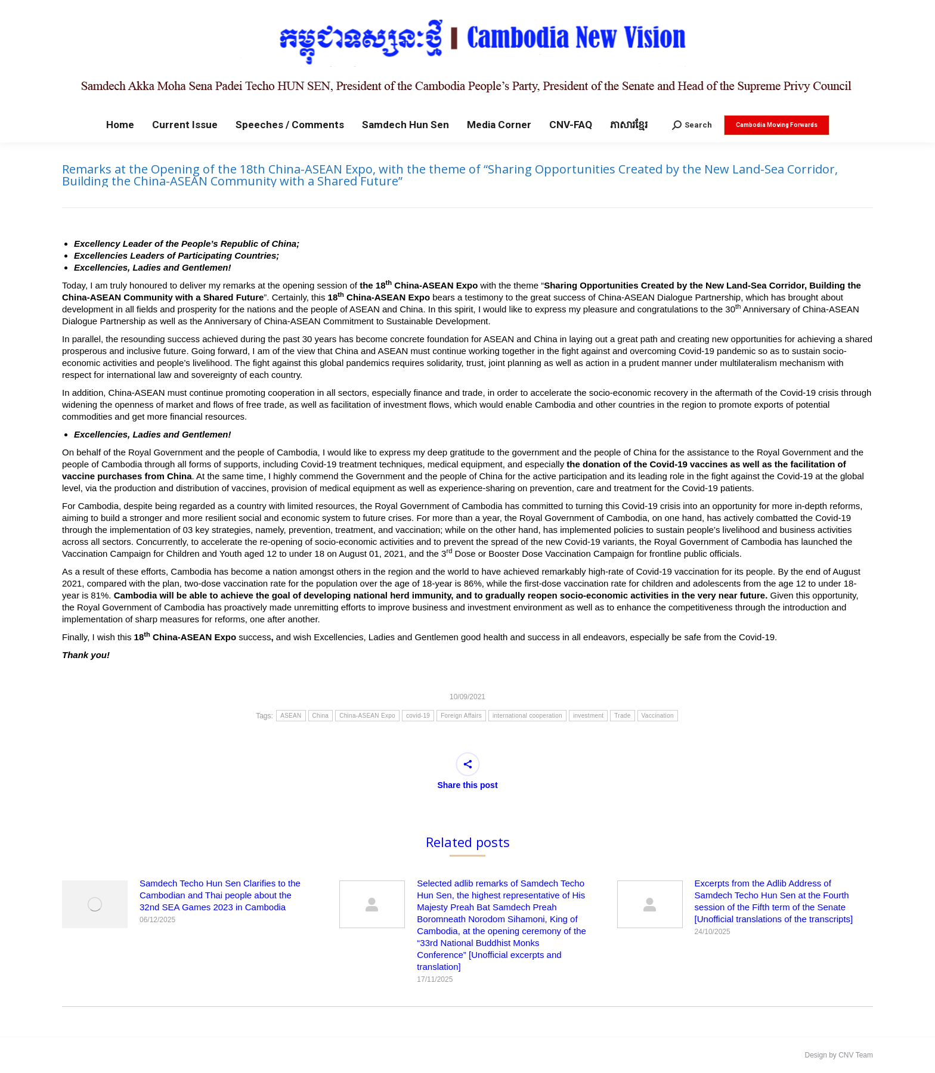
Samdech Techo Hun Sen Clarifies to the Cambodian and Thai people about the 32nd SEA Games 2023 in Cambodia (220, 895)
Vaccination (658, 715)
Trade (622, 715)
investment (588, 715)
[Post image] (95, 904)
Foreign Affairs (461, 715)
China (320, 715)
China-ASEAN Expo (367, 715)
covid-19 (418, 715)
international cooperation (527, 715)
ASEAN (290, 715)
